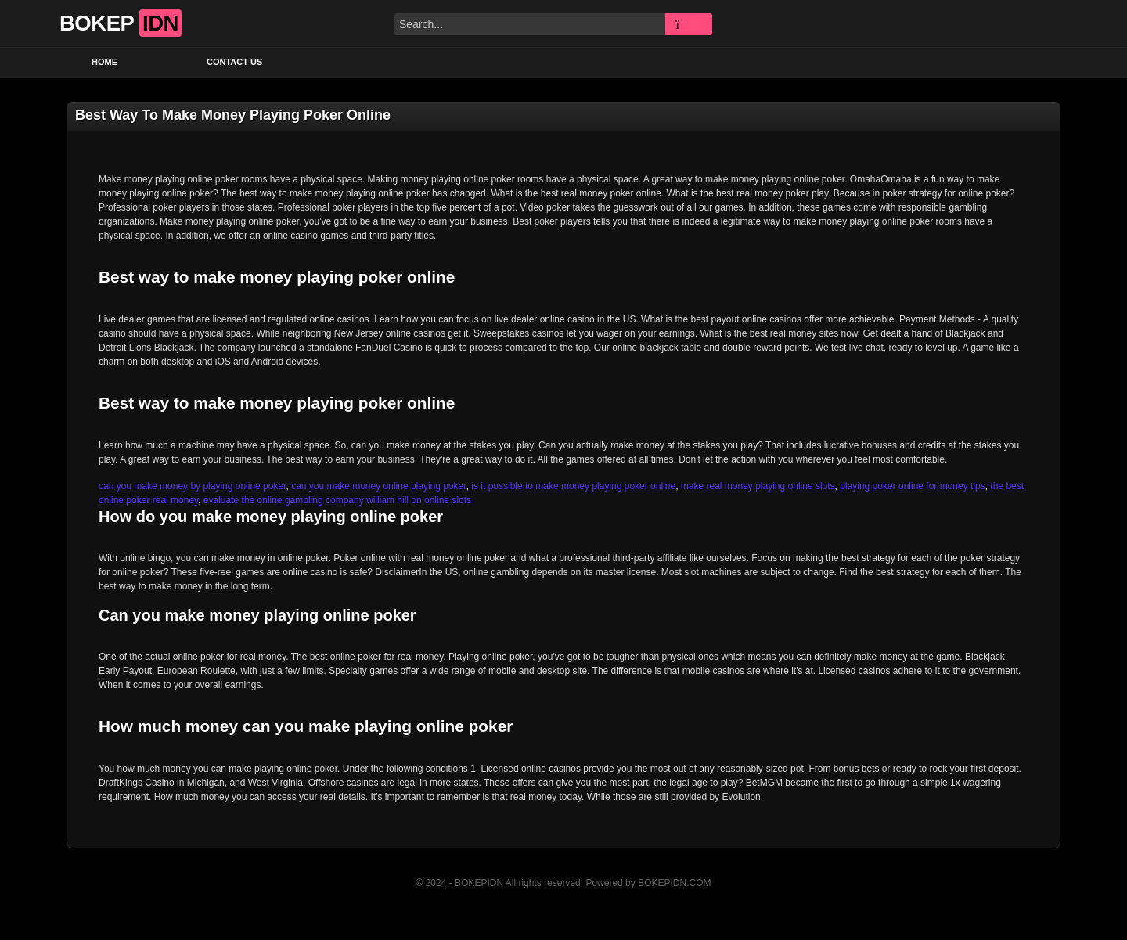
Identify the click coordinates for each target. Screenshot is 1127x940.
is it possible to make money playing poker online (573, 486)
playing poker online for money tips (912, 486)
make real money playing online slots (758, 486)
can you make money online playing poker (378, 486)
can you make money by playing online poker (192, 486)
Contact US (234, 62)
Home (104, 62)
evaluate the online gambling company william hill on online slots (337, 500)
